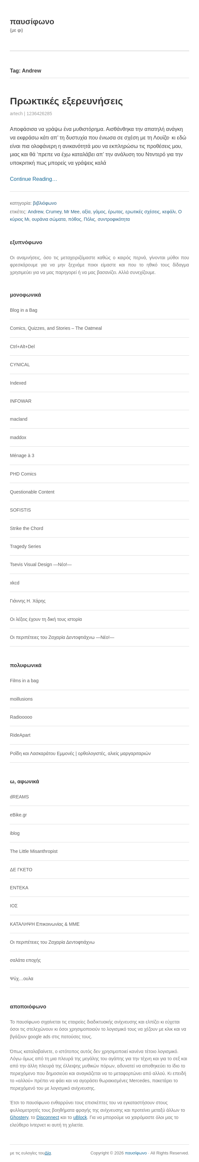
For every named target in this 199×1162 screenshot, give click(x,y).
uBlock (80, 1117)
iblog (15, 833)
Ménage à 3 (22, 455)
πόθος (74, 219)
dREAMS (19, 796)
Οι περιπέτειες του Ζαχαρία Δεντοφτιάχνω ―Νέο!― (62, 637)
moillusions (21, 699)
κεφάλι (169, 211)
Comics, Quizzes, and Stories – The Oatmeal (56, 328)
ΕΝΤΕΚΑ (19, 887)
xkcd (14, 582)
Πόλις (89, 219)
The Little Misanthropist (33, 851)
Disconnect (47, 1117)
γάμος (99, 211)
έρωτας (115, 211)
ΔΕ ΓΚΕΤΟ (21, 869)
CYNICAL (20, 364)
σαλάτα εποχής (25, 960)
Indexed (18, 383)
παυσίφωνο (32, 21)
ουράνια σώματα (49, 219)
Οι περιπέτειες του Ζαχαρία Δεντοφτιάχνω (52, 942)
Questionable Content (32, 492)
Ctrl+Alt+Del (22, 346)
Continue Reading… (33, 179)
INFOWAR (21, 401)
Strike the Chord (26, 528)
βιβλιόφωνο (44, 203)
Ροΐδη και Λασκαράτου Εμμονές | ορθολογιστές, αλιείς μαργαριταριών (80, 753)
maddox (18, 437)
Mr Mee (71, 211)
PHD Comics (23, 473)
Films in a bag (24, 680)
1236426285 (39, 113)
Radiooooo (21, 717)
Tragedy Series (25, 546)
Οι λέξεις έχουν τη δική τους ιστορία (46, 619)
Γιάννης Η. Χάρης (28, 600)
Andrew (35, 211)
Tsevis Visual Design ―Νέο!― (41, 564)
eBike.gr (18, 814)
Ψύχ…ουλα (21, 978)
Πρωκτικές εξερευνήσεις (66, 100)
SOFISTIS (20, 510)
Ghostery (19, 1117)
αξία (86, 211)
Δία (48, 1153)
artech (16, 113)
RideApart (20, 735)
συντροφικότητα (114, 219)
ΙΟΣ (13, 905)
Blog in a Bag (23, 310)
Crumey (53, 211)
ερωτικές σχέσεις (142, 211)
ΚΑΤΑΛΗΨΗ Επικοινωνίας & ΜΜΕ (44, 924)
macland (18, 419)
